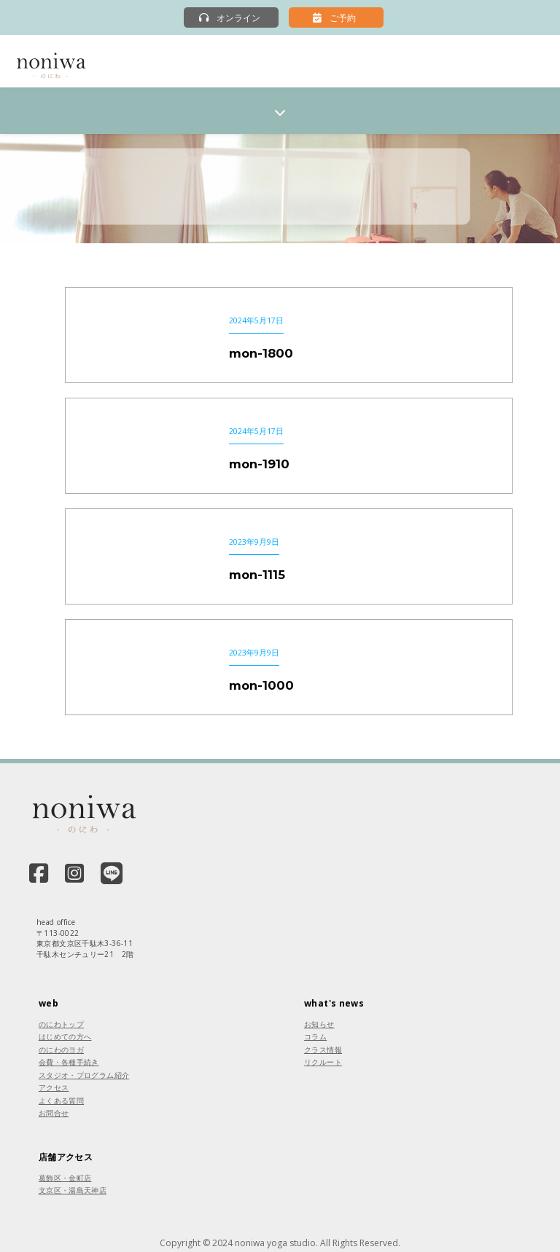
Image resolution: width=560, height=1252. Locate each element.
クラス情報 (323, 1049)
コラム (315, 1036)
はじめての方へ (65, 1036)
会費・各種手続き (69, 1062)
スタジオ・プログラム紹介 (84, 1075)
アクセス (54, 1087)
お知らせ (319, 1024)
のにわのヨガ (61, 1049)
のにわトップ (61, 1024)
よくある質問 (61, 1100)
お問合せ (54, 1113)
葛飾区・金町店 (65, 1178)
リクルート (323, 1062)
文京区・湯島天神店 (72, 1190)
